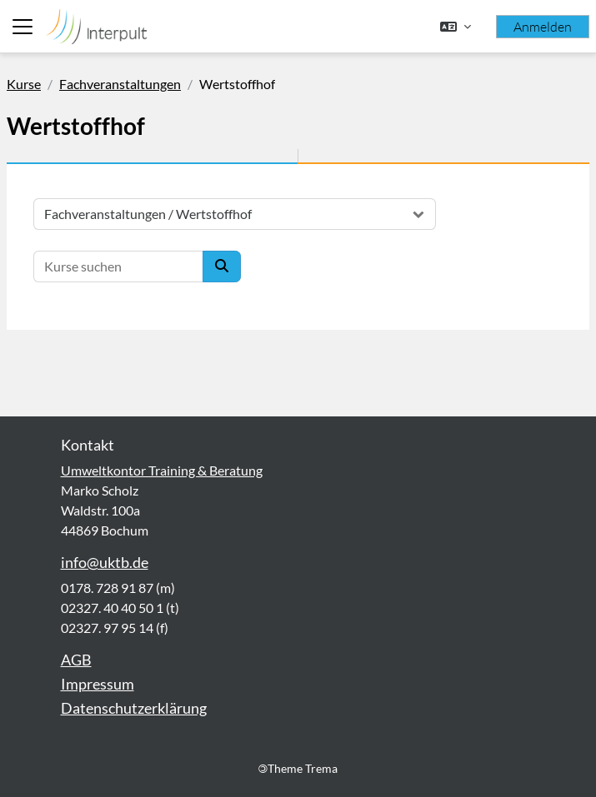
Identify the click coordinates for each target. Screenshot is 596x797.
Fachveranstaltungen (120, 84)
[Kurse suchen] (118, 266)
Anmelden (542, 26)
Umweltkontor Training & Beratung (162, 470)
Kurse (24, 84)
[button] (455, 26)
